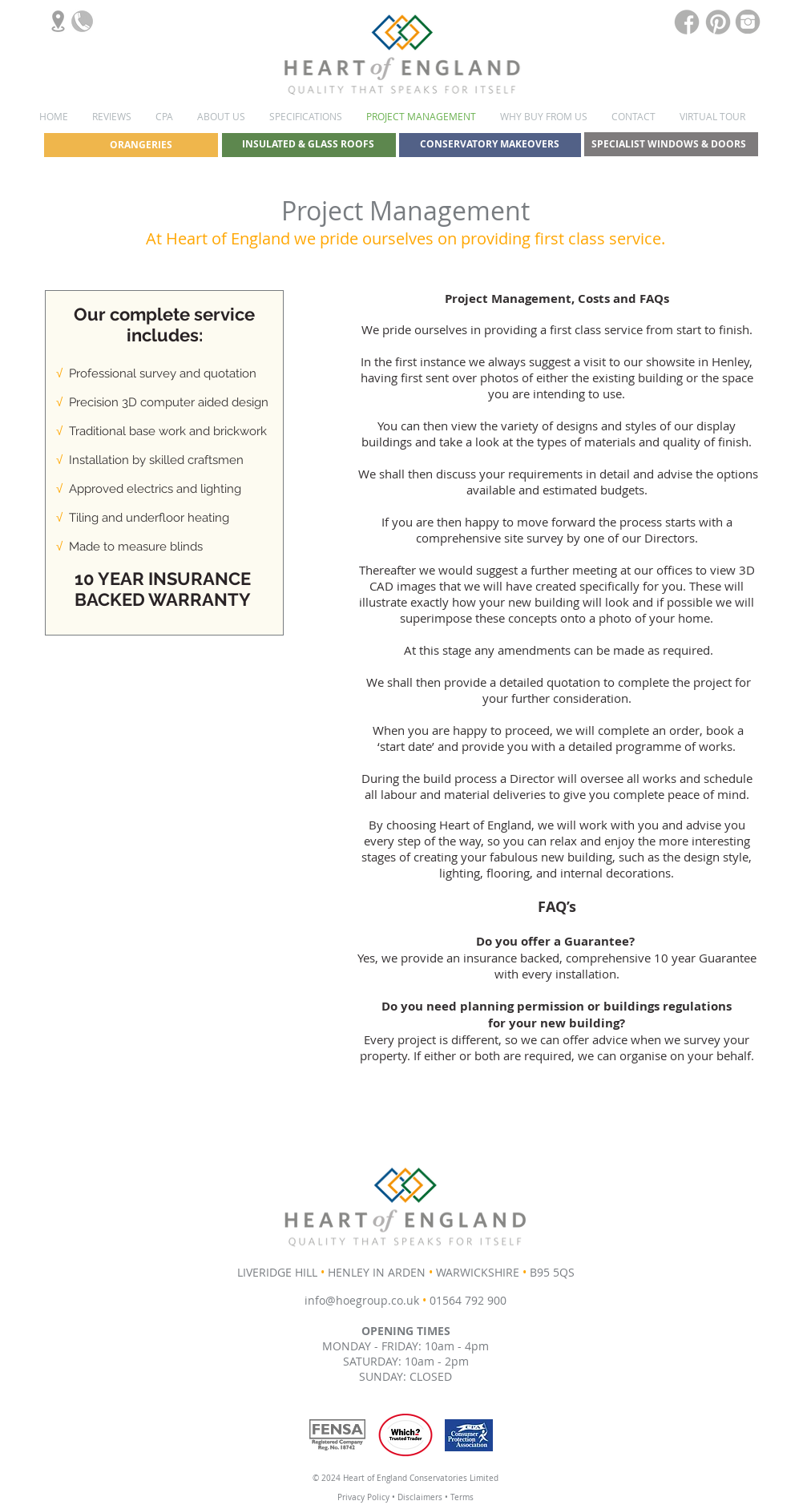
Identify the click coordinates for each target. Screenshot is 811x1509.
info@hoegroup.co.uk (362, 1300)
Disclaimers (421, 1497)
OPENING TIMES (405, 1330)
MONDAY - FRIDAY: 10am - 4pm (405, 1346)
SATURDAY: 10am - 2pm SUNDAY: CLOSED (406, 1369)
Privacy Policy (363, 1497)
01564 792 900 (468, 1300)
